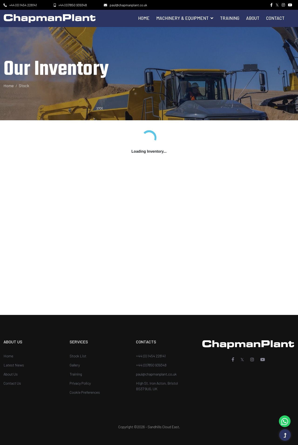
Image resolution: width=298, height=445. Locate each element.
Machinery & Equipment (184, 18)
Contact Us (12, 383)
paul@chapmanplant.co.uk (128, 5)
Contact (275, 18)
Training (229, 18)
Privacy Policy (80, 383)
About (252, 18)
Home (143, 18)
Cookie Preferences (85, 392)
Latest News (13, 365)
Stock (24, 85)
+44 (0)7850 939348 (72, 5)
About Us (10, 374)
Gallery (75, 365)
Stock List (78, 356)
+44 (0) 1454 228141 (23, 5)
